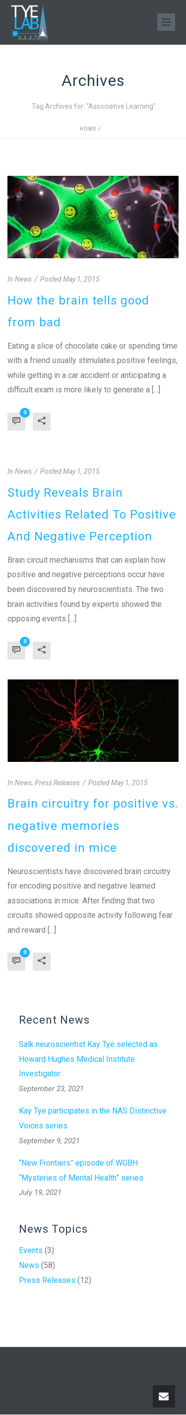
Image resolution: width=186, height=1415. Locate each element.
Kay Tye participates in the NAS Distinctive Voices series (93, 1118)
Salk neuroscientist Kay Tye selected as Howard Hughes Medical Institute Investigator (88, 1059)
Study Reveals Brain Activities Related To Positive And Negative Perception (91, 515)
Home (88, 129)
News (29, 1265)
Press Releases (47, 1280)
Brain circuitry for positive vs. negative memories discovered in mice (93, 826)
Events (31, 1250)
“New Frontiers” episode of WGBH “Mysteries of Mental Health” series (81, 1170)
